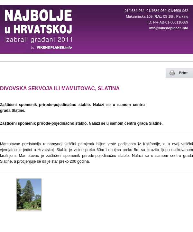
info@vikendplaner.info (168, 28)
